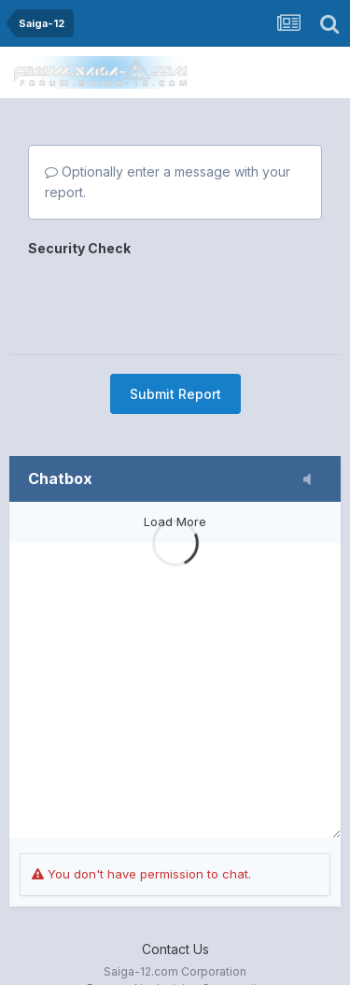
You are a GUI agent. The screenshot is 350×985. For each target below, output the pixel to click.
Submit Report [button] (175, 321)
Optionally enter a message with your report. (167, 182)
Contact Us (175, 918)
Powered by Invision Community (175, 957)
